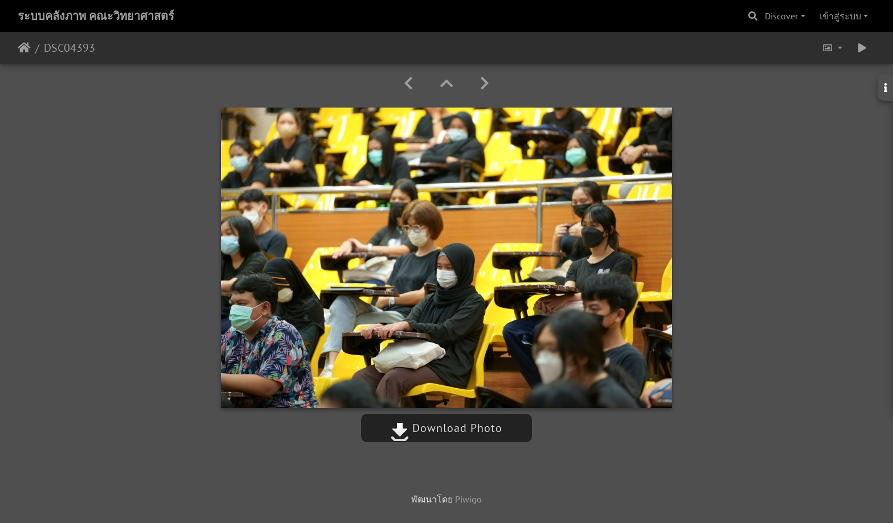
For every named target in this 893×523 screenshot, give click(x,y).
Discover (781, 16)
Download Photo (446, 428)
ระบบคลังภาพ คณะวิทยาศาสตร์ (96, 16)
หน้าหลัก (24, 47)
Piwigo (468, 499)
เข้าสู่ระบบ (840, 16)
